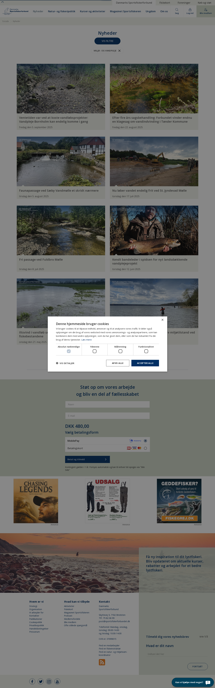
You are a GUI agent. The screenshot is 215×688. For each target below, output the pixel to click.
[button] (65, 363)
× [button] (162, 320)
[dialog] (107, 344)
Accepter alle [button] (144, 363)
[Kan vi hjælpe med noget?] (193, 682)
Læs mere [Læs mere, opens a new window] (86, 339)
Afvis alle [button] (117, 363)
